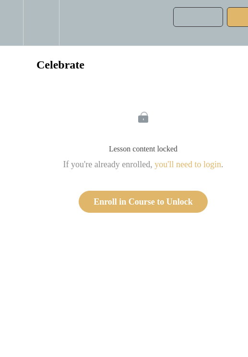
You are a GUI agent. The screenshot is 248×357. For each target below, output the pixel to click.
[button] (11, 23)
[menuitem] (41, 23)
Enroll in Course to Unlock (143, 202)
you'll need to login (187, 164)
